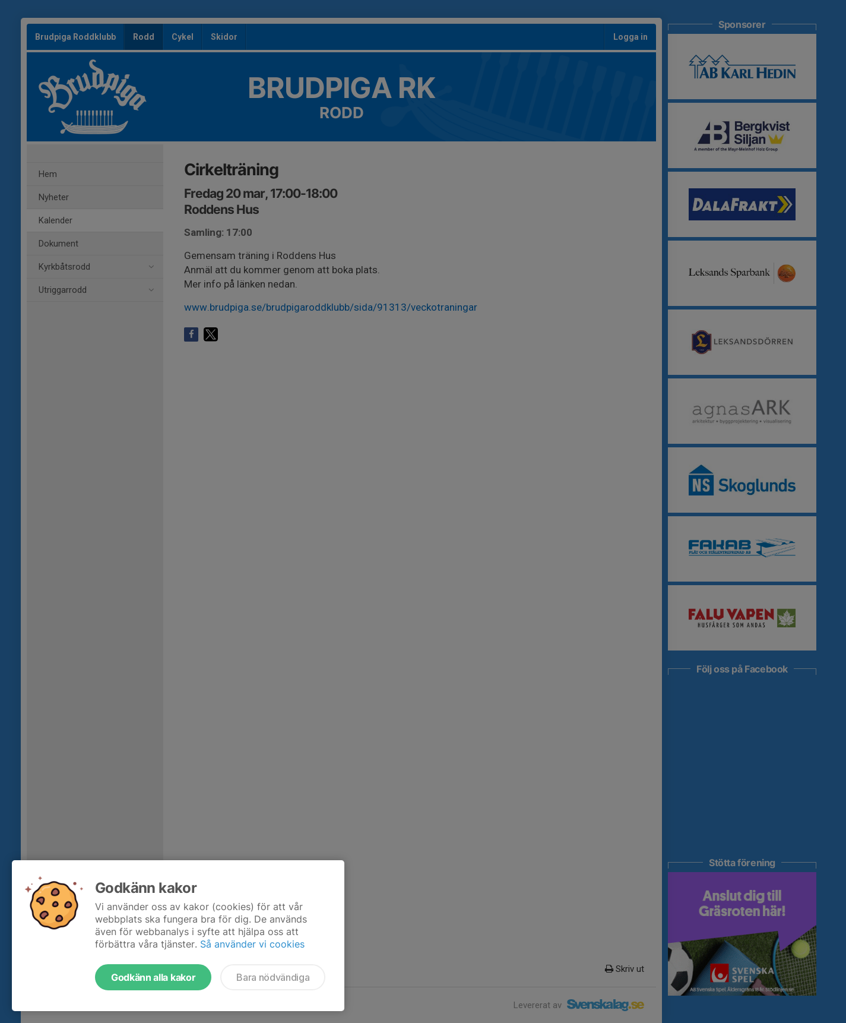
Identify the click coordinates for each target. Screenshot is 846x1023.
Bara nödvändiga (272, 977)
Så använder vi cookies (252, 944)
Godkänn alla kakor (153, 977)
